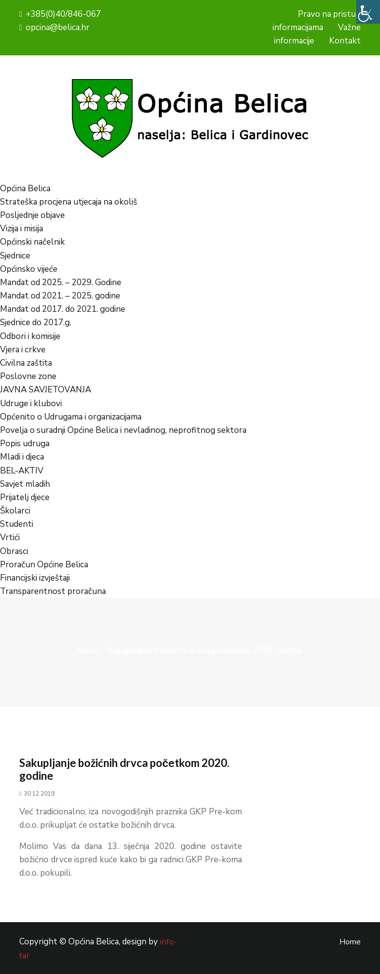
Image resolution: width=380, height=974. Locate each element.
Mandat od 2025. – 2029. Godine (60, 282)
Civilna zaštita (26, 363)
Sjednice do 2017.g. (35, 322)
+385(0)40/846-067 (60, 14)
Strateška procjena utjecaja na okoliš (68, 202)
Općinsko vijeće (28, 269)
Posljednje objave (32, 215)
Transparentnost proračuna (53, 591)
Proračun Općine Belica (44, 564)
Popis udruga (24, 443)
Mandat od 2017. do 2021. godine (62, 309)
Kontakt (345, 40)
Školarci (15, 510)
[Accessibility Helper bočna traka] (368, 12)
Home (88, 650)
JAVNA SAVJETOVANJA (45, 389)
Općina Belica (25, 188)
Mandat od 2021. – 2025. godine (60, 295)
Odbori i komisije (30, 336)
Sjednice (15, 255)
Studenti (16, 524)
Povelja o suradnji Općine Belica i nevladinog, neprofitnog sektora (123, 430)
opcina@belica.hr (54, 27)
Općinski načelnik (32, 242)
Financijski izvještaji (35, 578)
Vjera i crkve (23, 349)
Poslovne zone (28, 376)
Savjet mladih (25, 484)
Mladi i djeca (22, 457)
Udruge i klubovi (31, 403)
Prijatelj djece (24, 497)
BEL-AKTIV (22, 470)
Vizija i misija (21, 228)
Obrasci (14, 551)
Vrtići (10, 537)
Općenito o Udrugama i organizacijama (71, 417)
